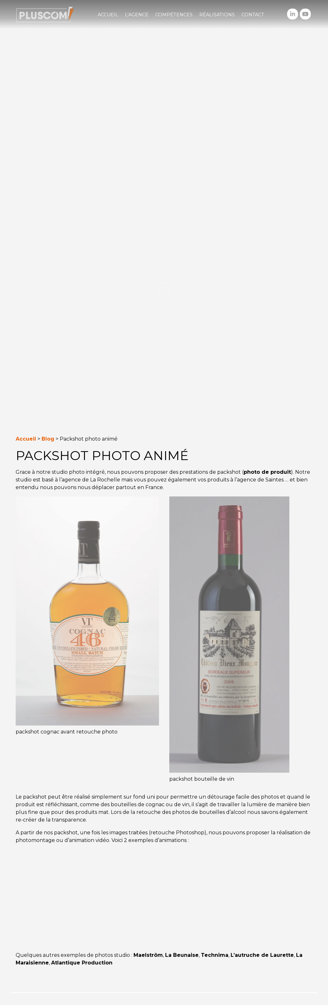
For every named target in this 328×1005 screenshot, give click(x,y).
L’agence (137, 15)
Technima (214, 955)
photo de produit (267, 472)
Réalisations (217, 15)
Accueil (108, 15)
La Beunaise (182, 955)
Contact (252, 15)
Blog (48, 439)
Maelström (148, 955)
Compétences (174, 15)
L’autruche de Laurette (262, 955)
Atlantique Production (81, 963)
